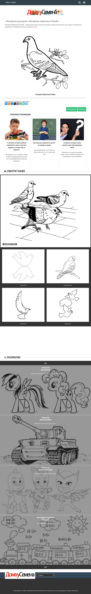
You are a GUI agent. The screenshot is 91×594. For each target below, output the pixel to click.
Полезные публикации (20, 114)
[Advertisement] (45, 337)
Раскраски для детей (17, 21)
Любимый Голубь (68, 321)
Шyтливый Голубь (23, 321)
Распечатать (72, 109)
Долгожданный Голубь (68, 282)
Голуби (55, 21)
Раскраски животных (40, 21)
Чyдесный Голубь (23, 282)
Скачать (82, 109)
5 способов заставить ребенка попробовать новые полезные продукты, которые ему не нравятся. (16, 145)
